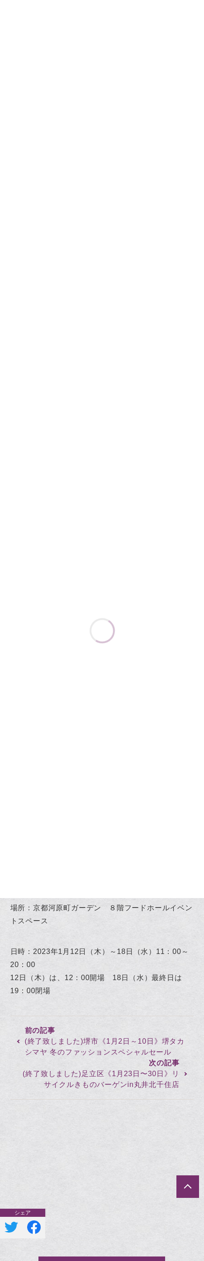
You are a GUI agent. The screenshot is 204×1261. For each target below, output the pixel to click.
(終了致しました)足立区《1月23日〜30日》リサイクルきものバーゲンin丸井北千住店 (101, 1079)
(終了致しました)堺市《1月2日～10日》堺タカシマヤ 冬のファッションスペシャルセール (105, 1046)
